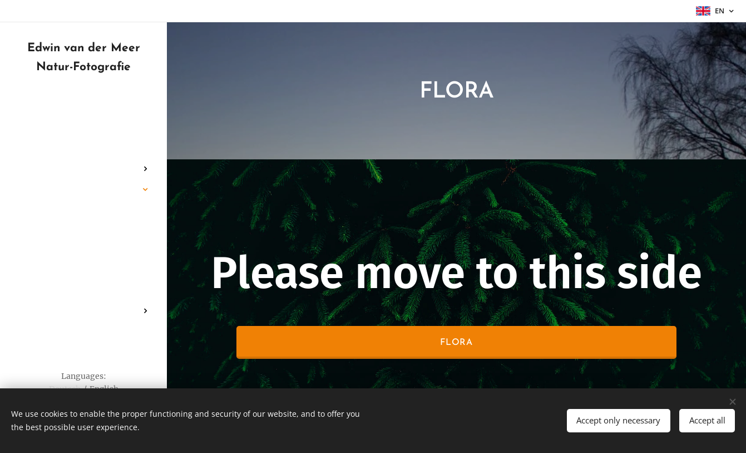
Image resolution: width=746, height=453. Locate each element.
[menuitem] (83, 135)
